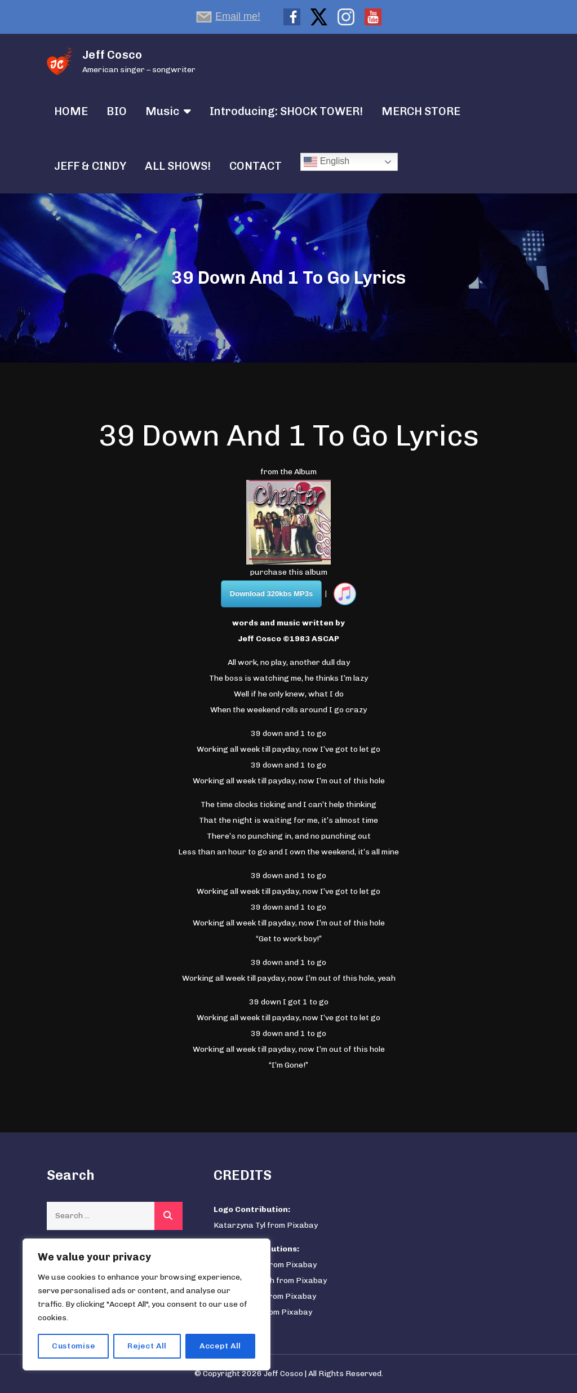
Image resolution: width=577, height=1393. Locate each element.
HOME (71, 111)
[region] (146, 1304)
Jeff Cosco (112, 54)
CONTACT (255, 166)
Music (162, 111)
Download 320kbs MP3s (271, 593)
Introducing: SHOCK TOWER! (286, 111)
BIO (116, 111)
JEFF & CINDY (90, 166)
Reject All (147, 1346)
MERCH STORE (420, 111)
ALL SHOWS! (178, 166)
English (326, 162)
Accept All (220, 1346)
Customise (73, 1346)
